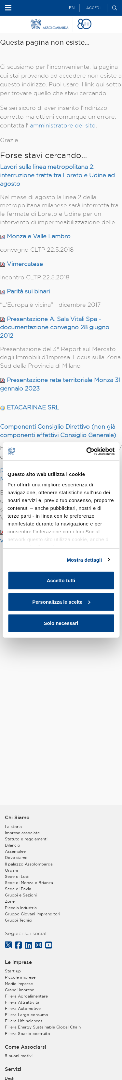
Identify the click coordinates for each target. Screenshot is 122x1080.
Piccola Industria (21, 908)
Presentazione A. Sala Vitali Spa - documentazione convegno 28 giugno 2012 (54, 327)
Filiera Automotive (23, 1008)
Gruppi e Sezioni (21, 895)
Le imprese (18, 962)
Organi (11, 870)
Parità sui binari (28, 291)
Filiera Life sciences (23, 1021)
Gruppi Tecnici (18, 920)
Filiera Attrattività (22, 1002)
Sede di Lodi (17, 876)
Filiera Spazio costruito (27, 1033)
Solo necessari (61, 623)
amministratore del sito (63, 125)
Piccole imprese (20, 977)
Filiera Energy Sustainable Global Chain (43, 1027)
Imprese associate (22, 833)
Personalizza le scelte (61, 601)
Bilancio (12, 845)
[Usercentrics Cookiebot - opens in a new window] (87, 451)
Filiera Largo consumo (26, 1015)
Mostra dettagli (84, 559)
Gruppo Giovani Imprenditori (32, 914)
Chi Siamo (17, 817)
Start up (13, 971)
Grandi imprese (19, 990)
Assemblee (15, 851)
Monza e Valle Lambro (39, 236)
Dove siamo (16, 857)
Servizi (13, 1069)
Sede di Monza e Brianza (29, 882)
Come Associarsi (25, 1047)
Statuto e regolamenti (26, 839)
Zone (10, 901)
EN (72, 8)
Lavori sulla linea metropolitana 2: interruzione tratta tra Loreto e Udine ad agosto (57, 175)
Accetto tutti (61, 580)
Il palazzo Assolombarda (29, 864)
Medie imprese (19, 984)
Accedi (93, 8)
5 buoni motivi (19, 1056)
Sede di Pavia (18, 889)
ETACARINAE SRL (33, 407)
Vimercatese (25, 264)
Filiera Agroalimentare (26, 996)
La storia (13, 826)
